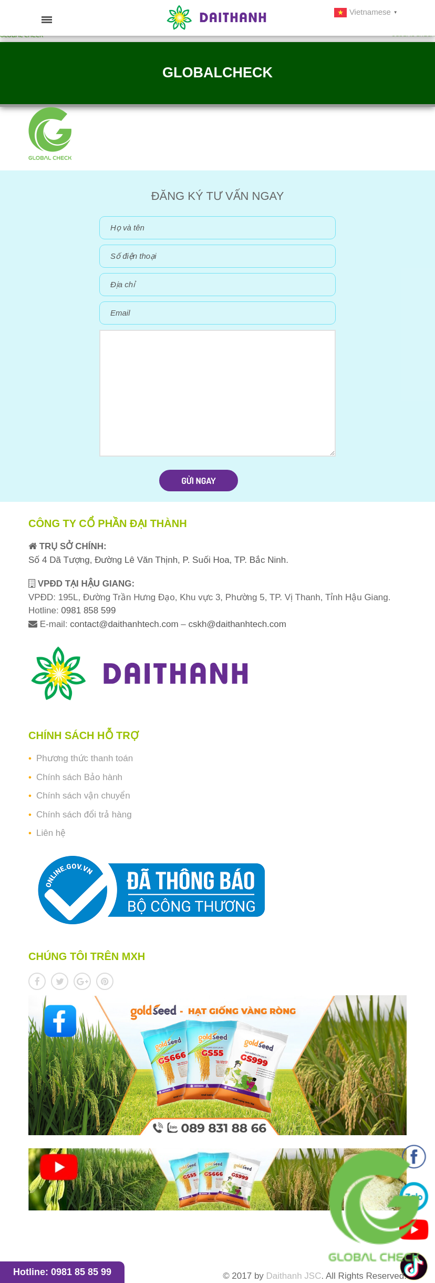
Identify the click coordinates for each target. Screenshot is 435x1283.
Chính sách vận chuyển (83, 796)
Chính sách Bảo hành (79, 777)
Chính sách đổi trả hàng (84, 815)
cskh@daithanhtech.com (237, 624)
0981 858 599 (87, 610)
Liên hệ (51, 833)
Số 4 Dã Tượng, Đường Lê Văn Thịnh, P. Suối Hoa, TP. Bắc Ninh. (158, 560)
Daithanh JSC (294, 1276)
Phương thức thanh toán (84, 758)
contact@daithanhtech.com (125, 624)
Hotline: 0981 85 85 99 (62, 1272)
